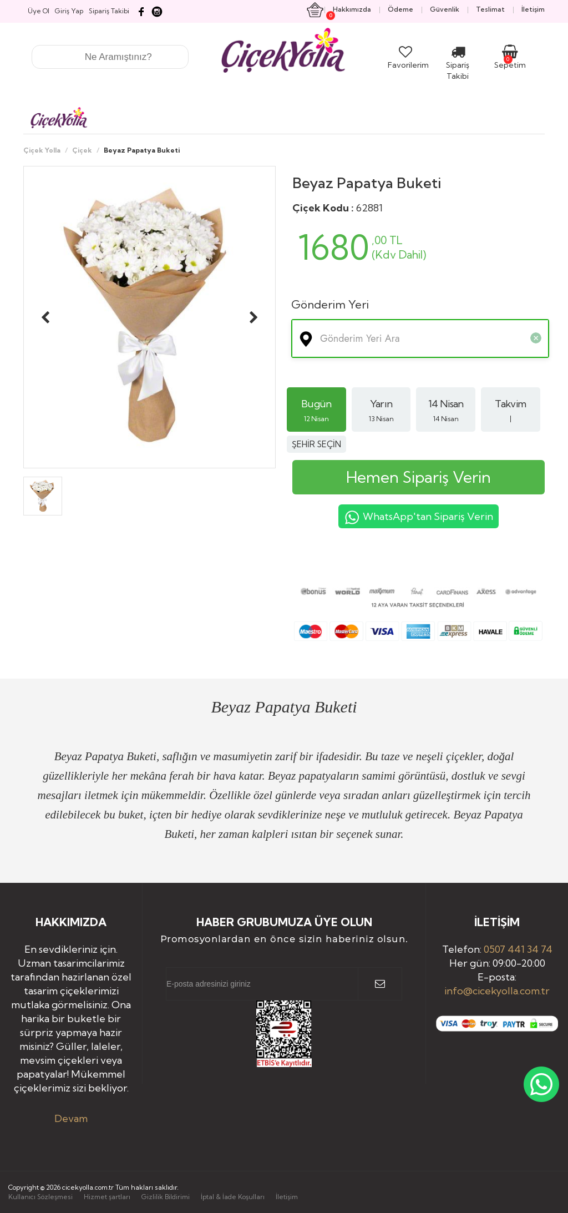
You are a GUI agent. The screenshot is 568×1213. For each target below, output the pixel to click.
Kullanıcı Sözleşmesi (40, 1196)
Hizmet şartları (107, 1196)
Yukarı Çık (528, 1167)
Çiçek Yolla (41, 150)
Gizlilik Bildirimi (165, 1196)
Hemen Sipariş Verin (418, 477)
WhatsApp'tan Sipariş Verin (418, 518)
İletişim (287, 1196)
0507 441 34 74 (518, 949)
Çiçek (82, 150)
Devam (71, 1118)
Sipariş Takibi (457, 65)
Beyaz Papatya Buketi (366, 183)
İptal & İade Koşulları (233, 1196)
